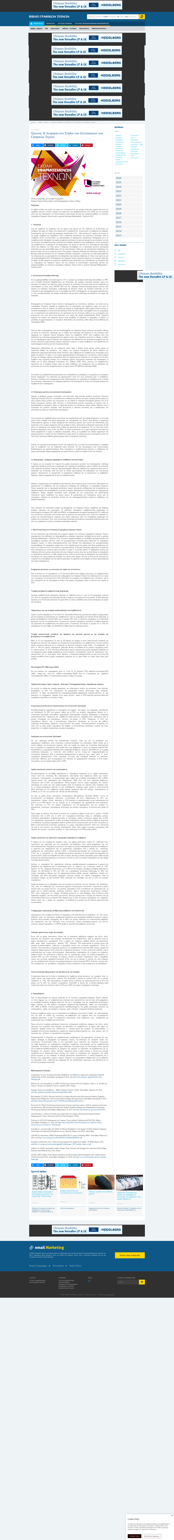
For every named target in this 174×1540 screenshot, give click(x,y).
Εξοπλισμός (134, 140)
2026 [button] (118, 177)
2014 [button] (118, 230)
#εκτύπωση (121, 264)
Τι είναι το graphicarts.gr (37, 1280)
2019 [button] (118, 208)
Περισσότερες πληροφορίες (151, 1536)
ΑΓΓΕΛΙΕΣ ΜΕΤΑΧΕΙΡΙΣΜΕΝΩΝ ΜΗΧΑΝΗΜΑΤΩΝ (92, 24)
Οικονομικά (134, 151)
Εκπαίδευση (119, 142)
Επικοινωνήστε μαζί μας (37, 1282)
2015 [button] (118, 226)
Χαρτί (132, 138)
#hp (119, 250)
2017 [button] (118, 217)
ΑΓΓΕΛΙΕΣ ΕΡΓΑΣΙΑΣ (65, 24)
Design (118, 159)
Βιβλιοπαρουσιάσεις (99, 28)
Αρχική (33, 122)
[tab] (129, 178)
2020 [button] (118, 204)
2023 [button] (118, 191)
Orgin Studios (109, 1295)
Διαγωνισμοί (55, 28)
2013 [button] (118, 235)
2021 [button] (118, 200)
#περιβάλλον (122, 254)
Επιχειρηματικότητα (122, 162)
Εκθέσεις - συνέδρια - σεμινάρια (119, 146)
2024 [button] (118, 186)
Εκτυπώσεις (119, 164)
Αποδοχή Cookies (134, 1536)
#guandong (121, 261)
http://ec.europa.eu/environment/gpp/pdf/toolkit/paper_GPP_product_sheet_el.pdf (62, 1144)
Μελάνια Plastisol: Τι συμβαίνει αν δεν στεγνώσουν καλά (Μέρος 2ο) (129, 1209)
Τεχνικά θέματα (120, 153)
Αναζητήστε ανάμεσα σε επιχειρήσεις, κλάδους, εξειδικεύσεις (112, 16)
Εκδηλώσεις (119, 150)
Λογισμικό (134, 147)
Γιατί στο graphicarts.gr (66, 1280)
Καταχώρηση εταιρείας (66, 1286)
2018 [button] (118, 213)
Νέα (46, 28)
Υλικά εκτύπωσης (136, 142)
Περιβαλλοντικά (121, 155)
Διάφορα (118, 135)
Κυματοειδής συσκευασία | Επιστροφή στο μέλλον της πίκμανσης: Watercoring (42, 1194)
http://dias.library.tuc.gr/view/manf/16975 (90, 1110)
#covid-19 (121, 257)
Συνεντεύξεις (135, 158)
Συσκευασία (134, 135)
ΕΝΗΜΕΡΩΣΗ (37, 24)
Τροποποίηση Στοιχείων (66, 1288)
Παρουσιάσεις (84, 28)
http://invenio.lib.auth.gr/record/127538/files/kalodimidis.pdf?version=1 (59, 1101)
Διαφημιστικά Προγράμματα (68, 1284)
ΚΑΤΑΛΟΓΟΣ (50, 24)
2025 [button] (118, 182)
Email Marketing (64, 1282)
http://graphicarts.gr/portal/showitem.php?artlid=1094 (53, 1092)
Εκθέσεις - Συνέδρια (69, 28)
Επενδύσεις (119, 157)
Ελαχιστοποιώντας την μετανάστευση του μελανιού (71, 1192)
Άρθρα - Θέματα (36, 28)
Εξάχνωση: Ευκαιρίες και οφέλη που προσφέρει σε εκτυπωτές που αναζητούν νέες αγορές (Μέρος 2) (129, 1195)
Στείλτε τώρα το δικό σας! (130, 1255)
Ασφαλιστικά (135, 149)
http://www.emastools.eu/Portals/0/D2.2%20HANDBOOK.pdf (60, 1138)
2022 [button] (118, 195)
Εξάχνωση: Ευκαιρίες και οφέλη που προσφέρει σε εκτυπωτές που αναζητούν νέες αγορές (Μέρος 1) (43, 1209)
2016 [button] (118, 222)
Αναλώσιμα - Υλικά (137, 144)
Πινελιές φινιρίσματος (67, 1208)
